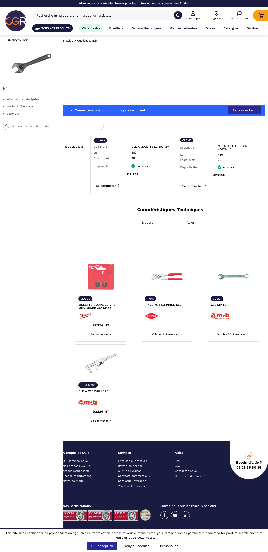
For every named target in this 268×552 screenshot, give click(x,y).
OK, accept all (102, 546)
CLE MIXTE (228, 305)
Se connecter (245, 110)
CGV (178, 465)
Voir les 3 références (18, 106)
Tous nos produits (52, 28)
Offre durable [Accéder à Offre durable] (91, 28)
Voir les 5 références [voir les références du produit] (90, 334)
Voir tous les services (132, 486)
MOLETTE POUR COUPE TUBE (86, 306)
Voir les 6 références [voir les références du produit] (190, 334)
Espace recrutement (77, 475)
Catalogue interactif (132, 480)
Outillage (94, 40)
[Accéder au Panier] (261, 15)
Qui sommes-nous (75, 460)
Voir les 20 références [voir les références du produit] (241, 334)
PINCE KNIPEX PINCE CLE (188, 305)
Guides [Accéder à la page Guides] (210, 28)
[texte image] (89, 276)
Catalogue (77, 40)
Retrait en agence (130, 465)
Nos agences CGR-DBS (78, 465)
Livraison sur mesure (132, 460)
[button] (193, 15)
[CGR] (15, 20)
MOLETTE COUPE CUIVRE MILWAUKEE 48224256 (138, 306)
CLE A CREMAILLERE (135, 391)
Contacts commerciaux (134, 475)
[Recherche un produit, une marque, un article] (105, 15)
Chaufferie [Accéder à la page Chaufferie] (116, 28)
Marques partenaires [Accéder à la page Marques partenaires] (183, 28)
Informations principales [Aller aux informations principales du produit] (21, 99)
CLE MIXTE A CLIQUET (85, 391)
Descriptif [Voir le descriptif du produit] (11, 113)
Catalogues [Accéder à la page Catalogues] (231, 28)
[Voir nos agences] (216, 15)
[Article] (116, 126)
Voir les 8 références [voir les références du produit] (90, 420)
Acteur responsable (76, 470)
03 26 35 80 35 (248, 467)
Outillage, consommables (120, 40)
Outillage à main (18, 40)
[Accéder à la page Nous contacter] (240, 15)
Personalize (169, 546)
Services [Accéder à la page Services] (252, 28)
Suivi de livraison (130, 470)
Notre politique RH (75, 480)
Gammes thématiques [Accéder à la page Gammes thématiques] (146, 28)
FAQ (177, 460)
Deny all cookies (136, 546)
